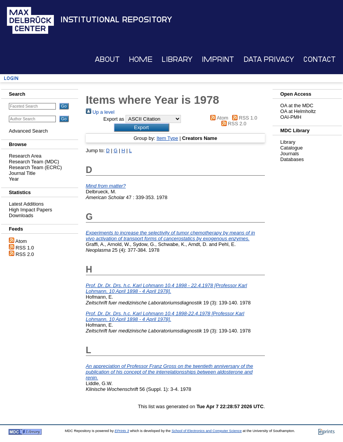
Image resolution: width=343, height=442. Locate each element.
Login (11, 78)
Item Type (167, 138)
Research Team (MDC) (34, 162)
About (107, 59)
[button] (141, 127)
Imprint (218, 59)
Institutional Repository (116, 19)
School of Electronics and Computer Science (207, 431)
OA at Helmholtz (298, 111)
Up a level (100, 112)
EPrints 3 (122, 431)
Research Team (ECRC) (35, 167)
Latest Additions (26, 204)
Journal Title (22, 173)
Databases (292, 159)
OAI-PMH (290, 117)
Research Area (25, 156)
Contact (319, 59)
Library (177, 59)
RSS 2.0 (25, 254)
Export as (113, 119)
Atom (21, 241)
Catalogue (291, 148)
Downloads (21, 215)
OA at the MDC (296, 105)
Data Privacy (269, 59)
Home (140, 59)
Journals (289, 153)
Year (14, 179)
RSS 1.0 (25, 248)
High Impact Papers (30, 210)
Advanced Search (28, 131)
